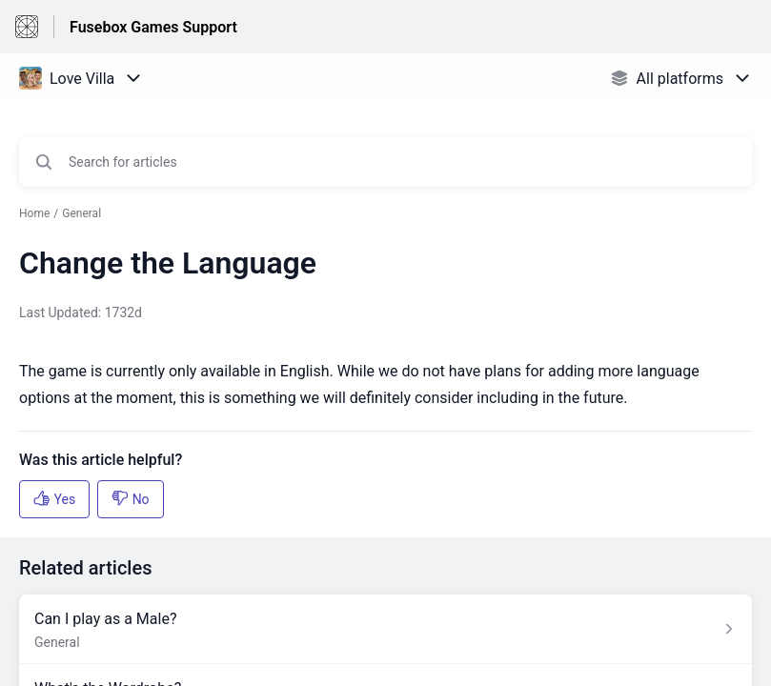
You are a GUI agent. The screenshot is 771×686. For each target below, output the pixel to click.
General (81, 213)
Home (34, 213)
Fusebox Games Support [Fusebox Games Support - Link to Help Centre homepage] (153, 27)
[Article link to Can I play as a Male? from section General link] (385, 629)
